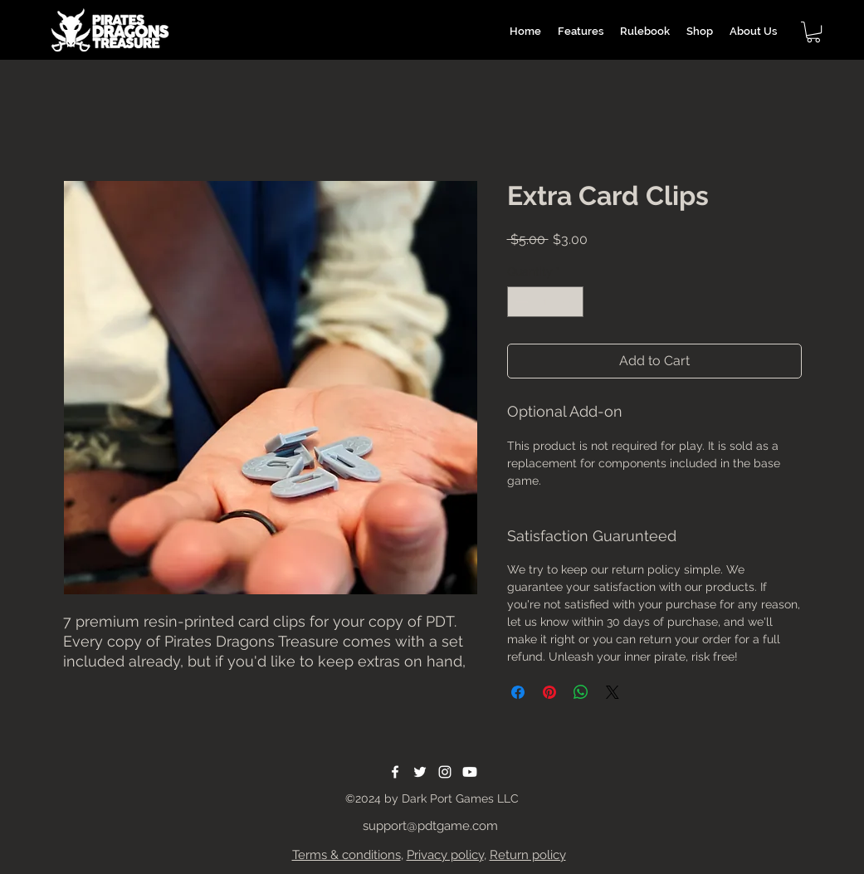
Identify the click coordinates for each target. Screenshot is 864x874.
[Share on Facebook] (518, 692)
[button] (813, 32)
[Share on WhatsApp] (581, 692)
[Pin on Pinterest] (549, 692)
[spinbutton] (545, 301)
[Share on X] (612, 692)
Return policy (528, 854)
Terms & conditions (346, 854)
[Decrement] (520, 301)
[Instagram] (445, 772)
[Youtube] (469, 772)
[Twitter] (420, 772)
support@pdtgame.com (430, 825)
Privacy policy (445, 854)
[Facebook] (395, 772)
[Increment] (570, 301)
